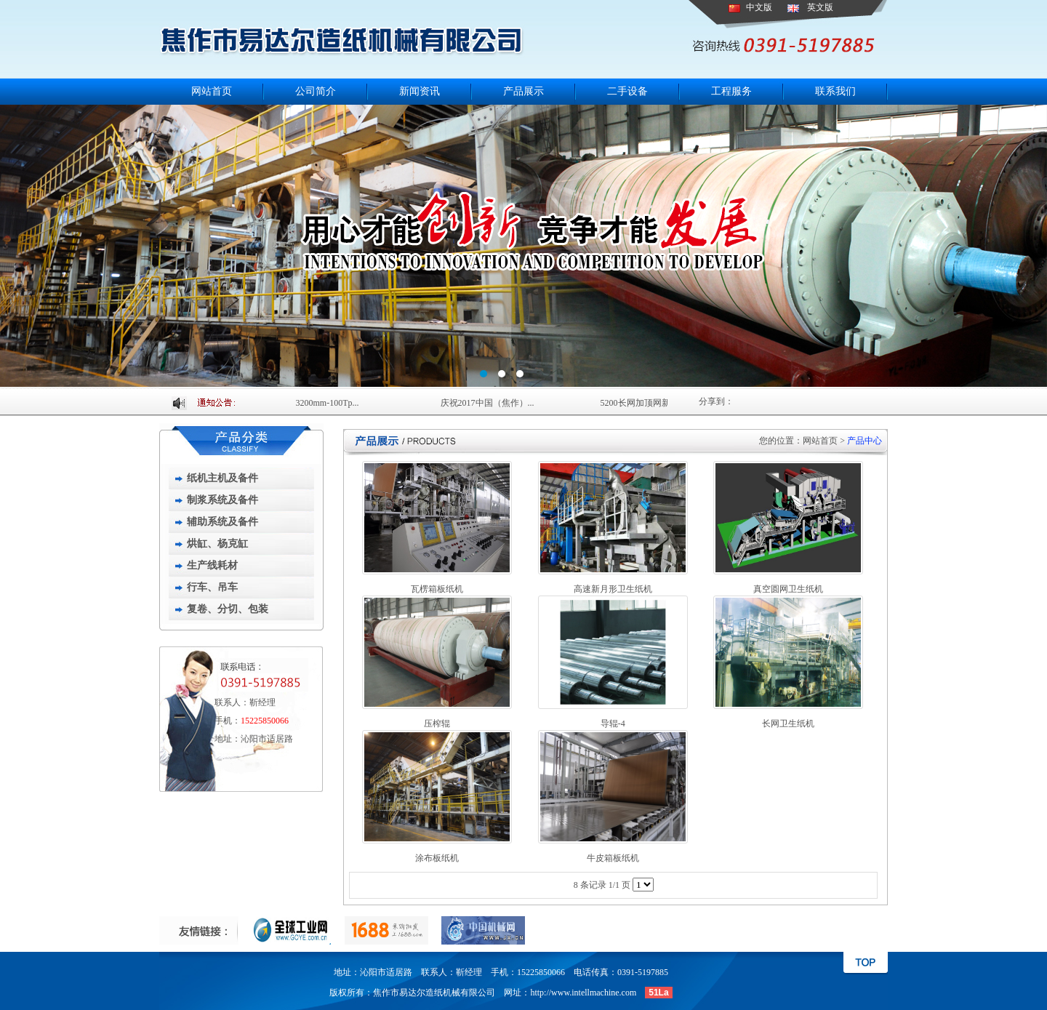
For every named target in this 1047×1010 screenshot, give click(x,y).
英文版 (820, 7)
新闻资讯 (419, 91)
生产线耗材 (212, 565)
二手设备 (627, 91)
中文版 (759, 7)
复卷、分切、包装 (227, 609)
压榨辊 (437, 723)
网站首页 (211, 91)
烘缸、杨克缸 (217, 543)
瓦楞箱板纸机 (437, 589)
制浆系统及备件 (222, 499)
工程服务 (731, 91)
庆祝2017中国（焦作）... (489, 403)
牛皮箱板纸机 (613, 858)
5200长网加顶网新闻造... (649, 403)
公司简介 (315, 91)
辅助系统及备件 (222, 521)
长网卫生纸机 (788, 723)
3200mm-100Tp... (329, 403)
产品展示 (523, 91)
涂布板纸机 (437, 858)
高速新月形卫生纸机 (613, 589)
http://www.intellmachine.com (583, 992)
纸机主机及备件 (222, 478)
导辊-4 (613, 723)
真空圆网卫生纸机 (788, 589)
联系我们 (835, 91)
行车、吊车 (212, 587)
